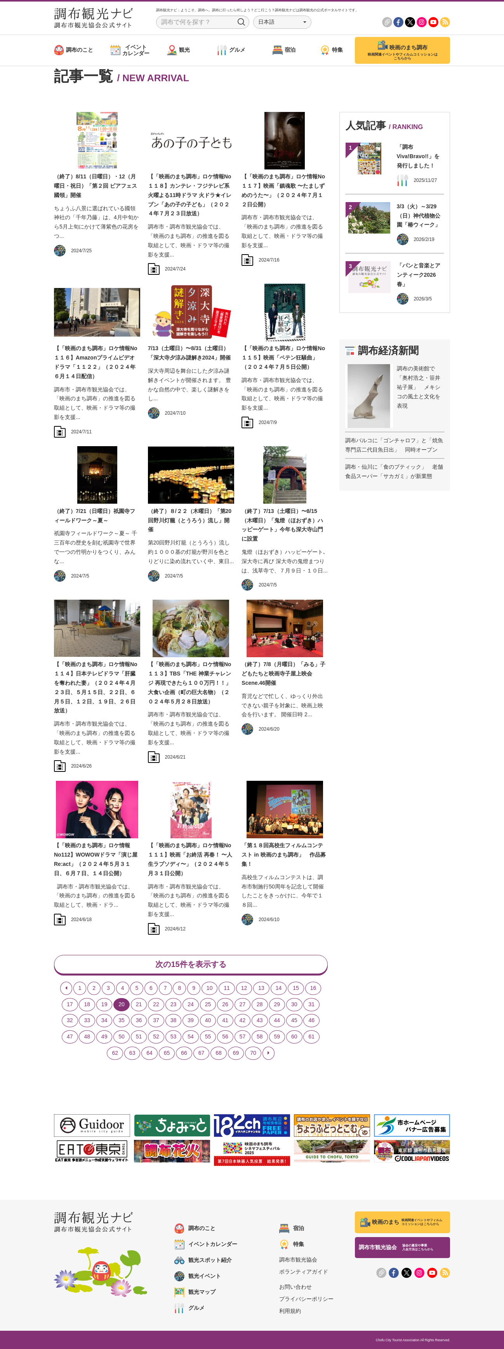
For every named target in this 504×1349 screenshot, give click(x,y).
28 (260, 1004)
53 (173, 1036)
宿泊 (291, 1228)
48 (87, 1036)
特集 (291, 1244)
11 (227, 988)
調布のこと (195, 1228)
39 (191, 1020)
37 (156, 1020)
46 (311, 1020)
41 (225, 1020)
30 (294, 1004)
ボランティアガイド (303, 1272)
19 (104, 1004)
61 (311, 1036)
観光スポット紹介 (203, 1260)
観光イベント (197, 1276)
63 (132, 1053)
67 (201, 1053)
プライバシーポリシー (306, 1299)
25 (208, 1004)
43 (260, 1020)
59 (277, 1036)
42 (243, 1020)
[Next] (268, 1053)
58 (260, 1036)
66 (184, 1053)
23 (173, 1004)
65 (167, 1053)
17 (70, 1004)
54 (191, 1036)
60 (294, 1036)
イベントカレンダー (205, 1244)
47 (70, 1036)
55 (208, 1036)
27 (243, 1004)
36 (139, 1020)
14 (279, 988)
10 (210, 988)
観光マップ (195, 1292)
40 (208, 1020)
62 (115, 1053)
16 (313, 988)
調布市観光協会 (298, 1260)
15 (296, 988)
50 (121, 1036)
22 (156, 1004)
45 (294, 1020)
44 (277, 1020)
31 (311, 1004)
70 (253, 1053)
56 (225, 1036)
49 (104, 1036)
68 (219, 1053)
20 (121, 1004)
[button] (282, 22)
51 (139, 1036)
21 (139, 1004)
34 (104, 1020)
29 (277, 1004)
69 (236, 1053)
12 (244, 988)
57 (243, 1036)
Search (241, 22)
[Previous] (66, 988)
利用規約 (290, 1311)
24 (191, 1004)
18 (87, 1004)
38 (173, 1020)
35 (121, 1020)
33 (87, 1020)
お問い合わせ (295, 1287)
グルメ (189, 1308)
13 (261, 988)
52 (156, 1036)
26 (225, 1004)
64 (149, 1053)
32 (70, 1020)
